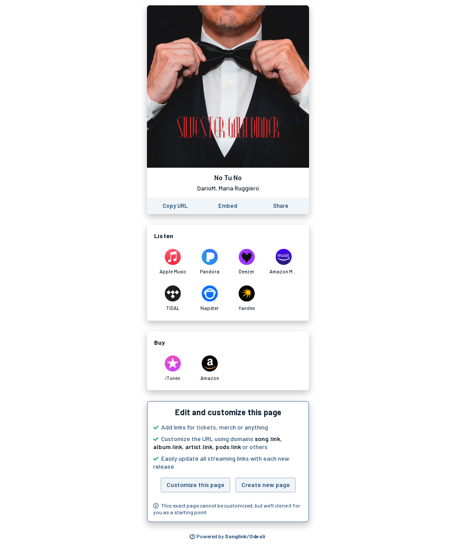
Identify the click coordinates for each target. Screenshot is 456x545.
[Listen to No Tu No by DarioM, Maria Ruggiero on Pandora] (209, 261)
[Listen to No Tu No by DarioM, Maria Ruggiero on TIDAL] (172, 298)
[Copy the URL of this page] (175, 205)
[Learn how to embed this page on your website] (228, 205)
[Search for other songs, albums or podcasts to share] (227, 536)
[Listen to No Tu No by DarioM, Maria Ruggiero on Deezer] (246, 261)
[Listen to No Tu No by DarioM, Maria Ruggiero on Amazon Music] (283, 261)
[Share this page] (281, 205)
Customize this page (195, 484)
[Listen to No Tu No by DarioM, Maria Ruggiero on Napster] (209, 298)
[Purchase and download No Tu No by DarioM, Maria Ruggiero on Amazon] (209, 368)
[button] (228, 461)
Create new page (265, 484)
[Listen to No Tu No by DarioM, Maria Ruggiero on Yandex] (246, 298)
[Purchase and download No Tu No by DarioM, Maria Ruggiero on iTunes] (172, 368)
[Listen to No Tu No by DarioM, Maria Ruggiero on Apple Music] (172, 261)
